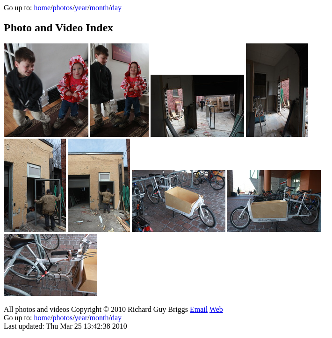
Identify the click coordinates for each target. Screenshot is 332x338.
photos (62, 8)
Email (199, 309)
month (99, 8)
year (81, 8)
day (116, 8)
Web (216, 309)
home (42, 8)
